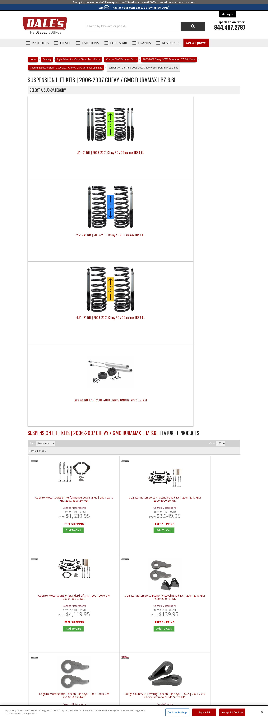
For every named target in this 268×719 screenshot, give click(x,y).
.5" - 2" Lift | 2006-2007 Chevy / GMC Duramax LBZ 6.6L (54, 154)
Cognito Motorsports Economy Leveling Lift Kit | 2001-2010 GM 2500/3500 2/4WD (215, 253)
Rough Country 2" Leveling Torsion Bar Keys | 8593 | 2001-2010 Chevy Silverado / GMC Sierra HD (161, 357)
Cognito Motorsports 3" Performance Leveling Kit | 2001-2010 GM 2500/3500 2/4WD (55, 253)
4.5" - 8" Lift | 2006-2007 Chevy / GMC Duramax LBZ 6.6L (160, 154)
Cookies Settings (177, 712)
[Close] (262, 711)
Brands (144, 43)
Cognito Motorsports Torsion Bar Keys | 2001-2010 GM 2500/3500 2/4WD (55, 357)
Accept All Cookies (232, 712)
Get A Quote (196, 43)
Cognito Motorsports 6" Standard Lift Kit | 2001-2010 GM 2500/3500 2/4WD (161, 253)
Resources (171, 43)
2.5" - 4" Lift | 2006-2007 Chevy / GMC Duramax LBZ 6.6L (107, 154)
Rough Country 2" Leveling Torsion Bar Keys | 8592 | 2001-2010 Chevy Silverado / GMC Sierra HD (108, 357)
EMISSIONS (90, 43)
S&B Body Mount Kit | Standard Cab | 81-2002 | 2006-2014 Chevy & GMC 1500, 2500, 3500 (55, 460)
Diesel (65, 43)
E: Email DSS (35, 588)
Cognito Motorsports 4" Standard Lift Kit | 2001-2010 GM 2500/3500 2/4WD (108, 253)
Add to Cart (56, 282)
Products (40, 43)
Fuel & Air (118, 43)
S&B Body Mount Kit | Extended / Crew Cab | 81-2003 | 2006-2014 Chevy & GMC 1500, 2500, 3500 (215, 357)
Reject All (204, 712)
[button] (145, 26)
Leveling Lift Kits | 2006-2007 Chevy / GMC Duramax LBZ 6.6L (214, 154)
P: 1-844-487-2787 (39, 577)
